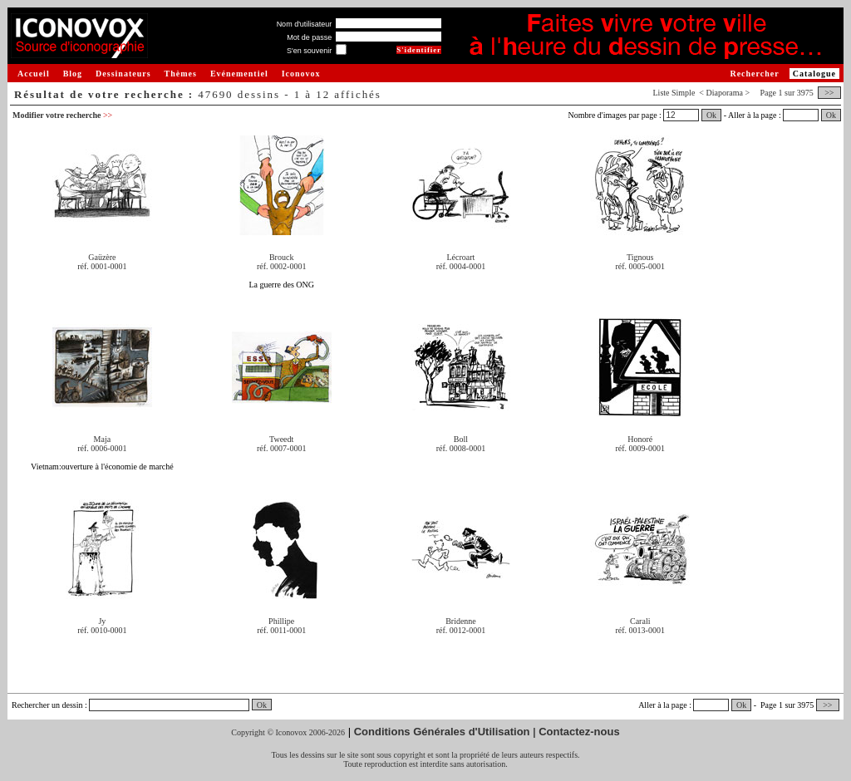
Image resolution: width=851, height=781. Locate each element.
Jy (102, 621)
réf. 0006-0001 (101, 448)
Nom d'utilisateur (304, 24)
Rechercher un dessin (47, 705)
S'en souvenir (309, 51)
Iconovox (301, 73)
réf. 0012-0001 (460, 630)
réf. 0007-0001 (281, 448)
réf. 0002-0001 (281, 266)
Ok (711, 115)
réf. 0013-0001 (640, 630)
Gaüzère (102, 257)
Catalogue (814, 73)
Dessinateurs (123, 73)
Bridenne (460, 621)
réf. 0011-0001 (281, 630)
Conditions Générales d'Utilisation (442, 731)
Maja (102, 439)
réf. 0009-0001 (640, 448)
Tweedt (281, 439)
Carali (640, 621)
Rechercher (754, 73)
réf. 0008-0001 (460, 448)
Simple (683, 92)
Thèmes (181, 73)
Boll (461, 439)
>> (829, 92)
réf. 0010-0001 (101, 630)
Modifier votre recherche (62, 115)
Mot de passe (309, 37)
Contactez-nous (579, 731)
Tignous (640, 257)
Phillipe (281, 621)
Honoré (639, 439)
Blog (72, 73)
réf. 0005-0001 (640, 266)
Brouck (281, 257)
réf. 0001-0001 (101, 266)
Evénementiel (239, 73)
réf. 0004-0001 (460, 266)
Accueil (33, 73)
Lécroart (461, 257)
